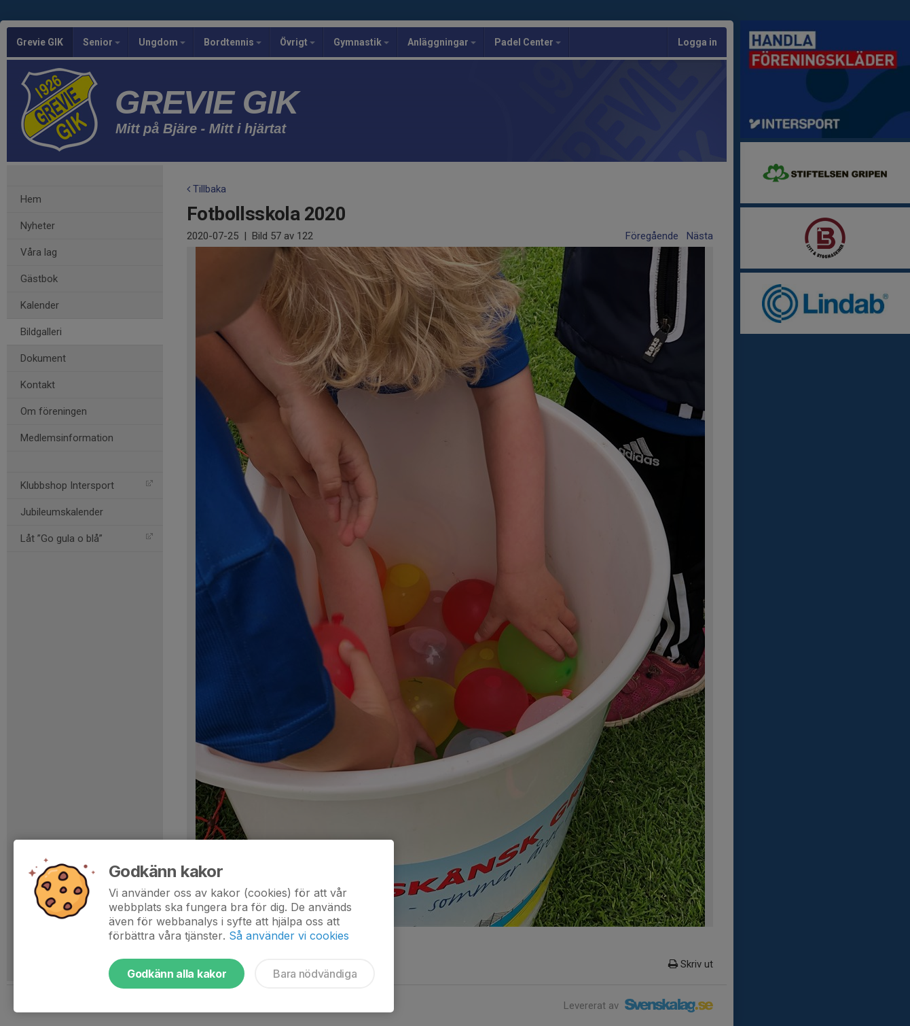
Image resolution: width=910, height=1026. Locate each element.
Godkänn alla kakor (176, 973)
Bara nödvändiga (315, 973)
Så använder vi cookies (289, 935)
